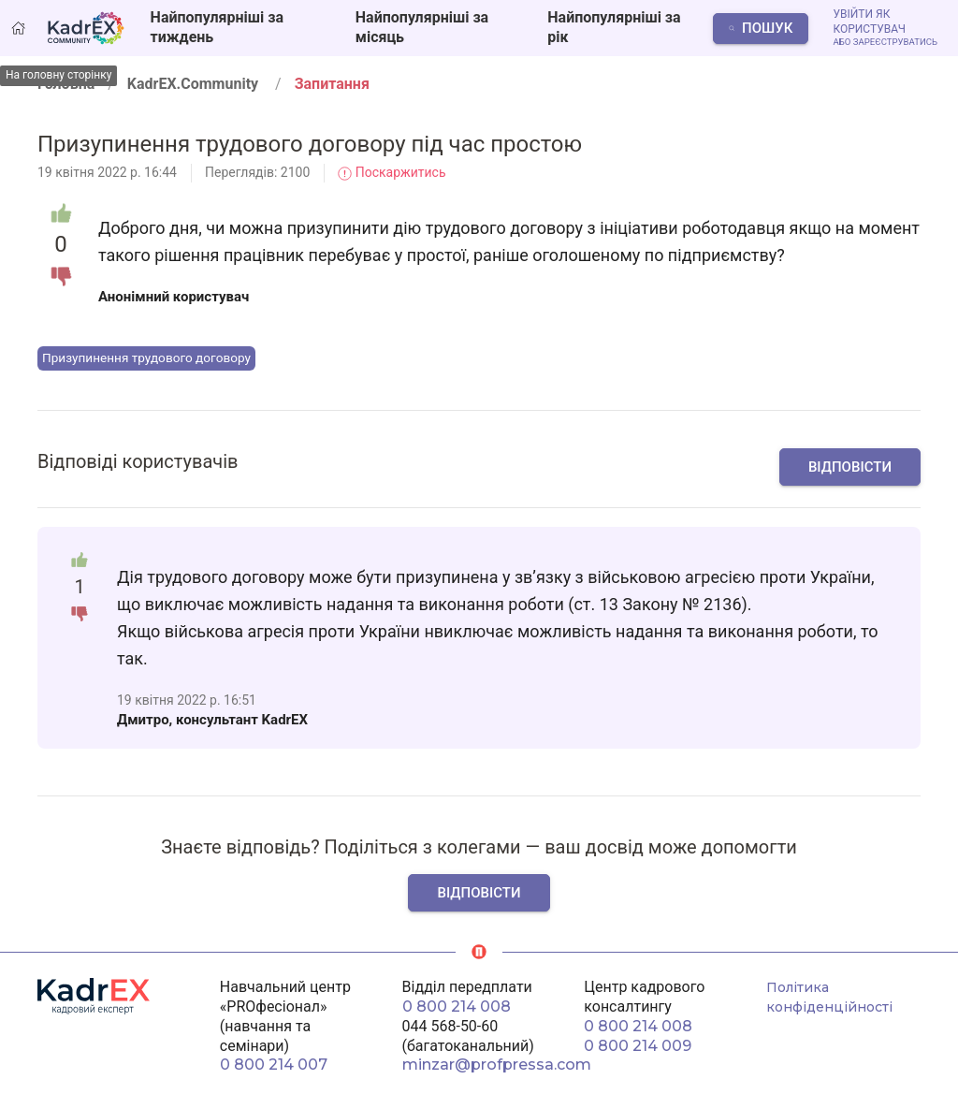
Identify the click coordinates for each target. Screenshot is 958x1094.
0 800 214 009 (637, 1046)
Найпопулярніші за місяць (422, 27)
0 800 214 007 (273, 1064)
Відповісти (850, 467)
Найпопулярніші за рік (613, 27)
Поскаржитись (391, 172)
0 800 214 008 (456, 1006)
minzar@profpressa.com (496, 1064)
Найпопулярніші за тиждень (217, 27)
